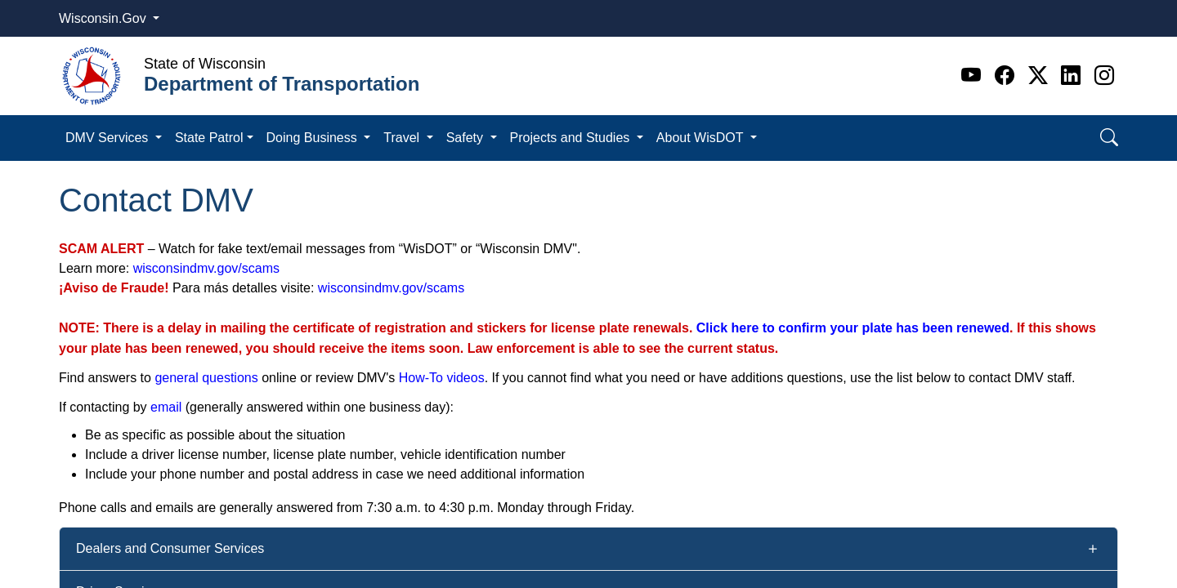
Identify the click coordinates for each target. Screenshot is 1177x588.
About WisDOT (701, 138)
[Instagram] (1104, 76)
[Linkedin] (1073, 76)
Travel (403, 138)
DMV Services (108, 138)
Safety (466, 138)
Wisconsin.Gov (104, 18)
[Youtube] (974, 76)
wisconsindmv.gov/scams (206, 268)
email (165, 407)
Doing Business (313, 138)
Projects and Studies (571, 138)
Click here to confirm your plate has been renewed (852, 328)
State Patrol (209, 138)
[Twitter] (1041, 76)
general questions (205, 378)
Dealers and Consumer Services (170, 548)
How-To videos (442, 378)
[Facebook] (1007, 76)
